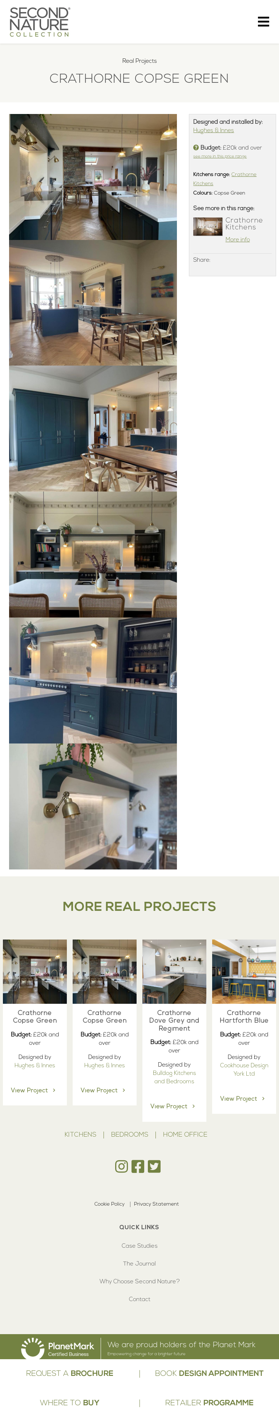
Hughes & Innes (213, 131)
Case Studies (140, 1246)
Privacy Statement (156, 1204)
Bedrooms (129, 1135)
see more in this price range (220, 157)
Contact (139, 1300)
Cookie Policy (109, 1204)
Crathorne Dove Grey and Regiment (174, 1021)
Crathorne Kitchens (244, 224)
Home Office (185, 1135)
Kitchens (80, 1135)
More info (238, 240)
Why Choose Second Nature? (140, 1282)
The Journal (139, 1264)
